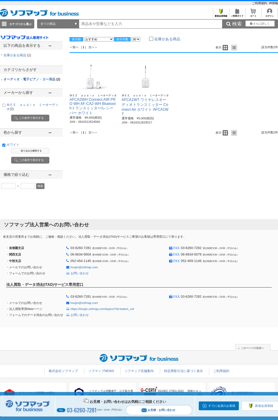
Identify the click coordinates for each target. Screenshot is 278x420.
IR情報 (273, 3)
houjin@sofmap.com (84, 267)
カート (253, 14)
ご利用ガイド (237, 14)
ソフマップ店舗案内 (139, 371)
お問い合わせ (80, 273)
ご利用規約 (260, 3)
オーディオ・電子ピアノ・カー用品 (31, 79)
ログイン (269, 14)
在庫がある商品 (17, 55)
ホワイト (12, 144)
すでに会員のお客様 (221, 405)
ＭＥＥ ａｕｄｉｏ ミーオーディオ (93, 95)
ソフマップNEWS (101, 371)
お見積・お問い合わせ (158, 410)
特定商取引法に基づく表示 (183, 371)
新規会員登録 (220, 14)
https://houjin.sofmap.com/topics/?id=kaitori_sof (102, 309)
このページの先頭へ (252, 348)
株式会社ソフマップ (63, 371)
